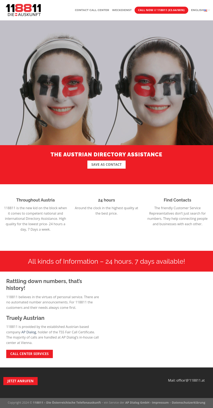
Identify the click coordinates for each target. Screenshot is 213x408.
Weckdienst (122, 10)
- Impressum (159, 402)
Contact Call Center (92, 10)
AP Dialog (28, 332)
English (200, 10)
